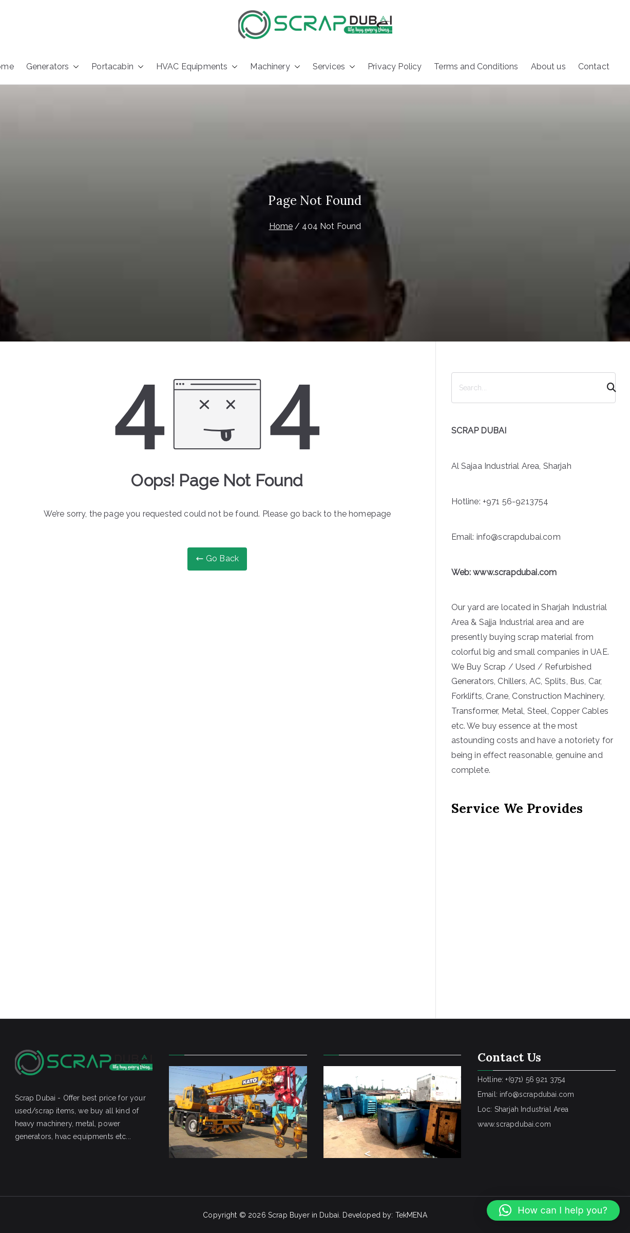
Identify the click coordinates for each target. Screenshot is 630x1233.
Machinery (275, 67)
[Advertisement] (532, 903)
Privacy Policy (395, 66)
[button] (74, 67)
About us (548, 66)
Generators (53, 67)
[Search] (607, 388)
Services (334, 67)
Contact (593, 66)
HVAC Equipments (197, 67)
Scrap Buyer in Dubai (303, 1215)
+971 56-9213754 (515, 501)
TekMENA (411, 1215)
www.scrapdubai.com (515, 572)
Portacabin (117, 67)
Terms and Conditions (476, 66)
